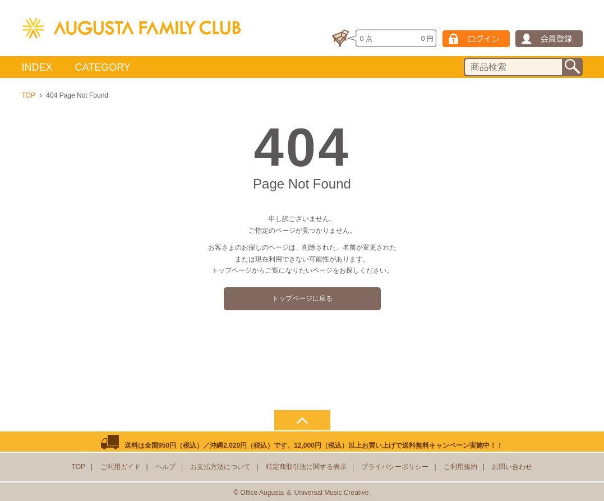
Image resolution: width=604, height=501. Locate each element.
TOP (28, 95)
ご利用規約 (460, 467)
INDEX (37, 67)
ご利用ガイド (120, 467)
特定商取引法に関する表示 (306, 467)
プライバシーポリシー (394, 467)
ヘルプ (165, 467)
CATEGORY (103, 67)
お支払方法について (220, 467)
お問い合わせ (512, 467)
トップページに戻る (302, 298)
